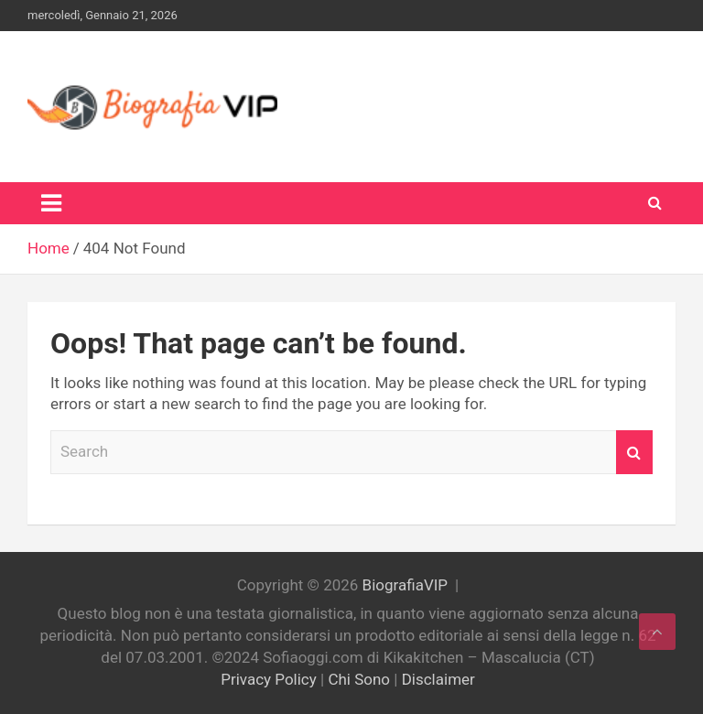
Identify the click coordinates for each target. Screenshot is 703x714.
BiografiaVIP (405, 585)
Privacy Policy (269, 679)
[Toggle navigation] (51, 203)
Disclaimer (438, 679)
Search (634, 452)
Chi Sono (359, 679)
